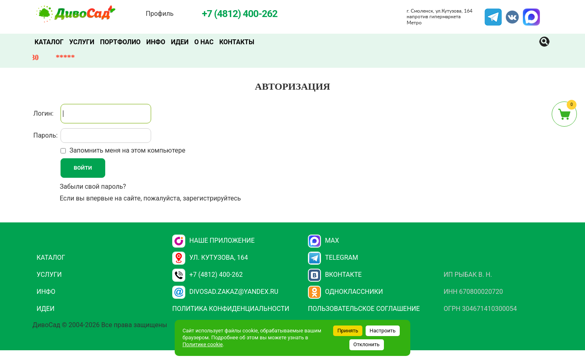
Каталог (49, 42)
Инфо (155, 42)
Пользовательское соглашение (364, 309)
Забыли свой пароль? (93, 186)
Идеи (179, 42)
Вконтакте (335, 274)
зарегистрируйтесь (212, 198)
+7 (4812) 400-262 (207, 274)
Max (323, 240)
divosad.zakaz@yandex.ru (225, 291)
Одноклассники (345, 291)
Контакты (236, 42)
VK (508, 13)
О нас (204, 42)
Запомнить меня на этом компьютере (126, 150)
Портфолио (120, 42)
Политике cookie (202, 344)
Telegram (493, 13)
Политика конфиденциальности (230, 309)
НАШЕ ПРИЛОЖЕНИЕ (213, 240)
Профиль (159, 13)
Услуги (81, 42)
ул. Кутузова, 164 (210, 257)
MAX (530, 13)
